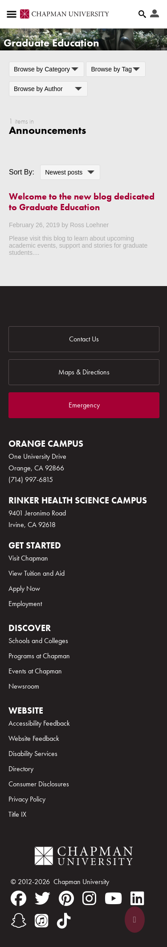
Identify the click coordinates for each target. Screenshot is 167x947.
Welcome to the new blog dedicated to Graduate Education (82, 202)
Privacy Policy (26, 799)
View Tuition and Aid (36, 573)
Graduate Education (51, 43)
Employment (25, 603)
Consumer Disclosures (38, 784)
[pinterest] (66, 898)
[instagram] (89, 898)
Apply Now (24, 588)
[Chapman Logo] (84, 857)
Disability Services (32, 753)
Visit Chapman (28, 558)
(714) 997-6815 (30, 479)
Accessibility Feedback (39, 723)
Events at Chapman (35, 671)
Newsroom (23, 686)
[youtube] (113, 898)
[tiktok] (64, 920)
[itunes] (42, 920)
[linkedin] (137, 898)
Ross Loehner (89, 224)
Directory (20, 768)
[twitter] (42, 898)
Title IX (17, 814)
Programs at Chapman (39, 655)
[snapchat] (18, 920)
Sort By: (21, 172)
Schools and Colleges (38, 640)
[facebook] (18, 898)
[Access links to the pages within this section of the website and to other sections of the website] (13, 14)
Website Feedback (33, 738)
